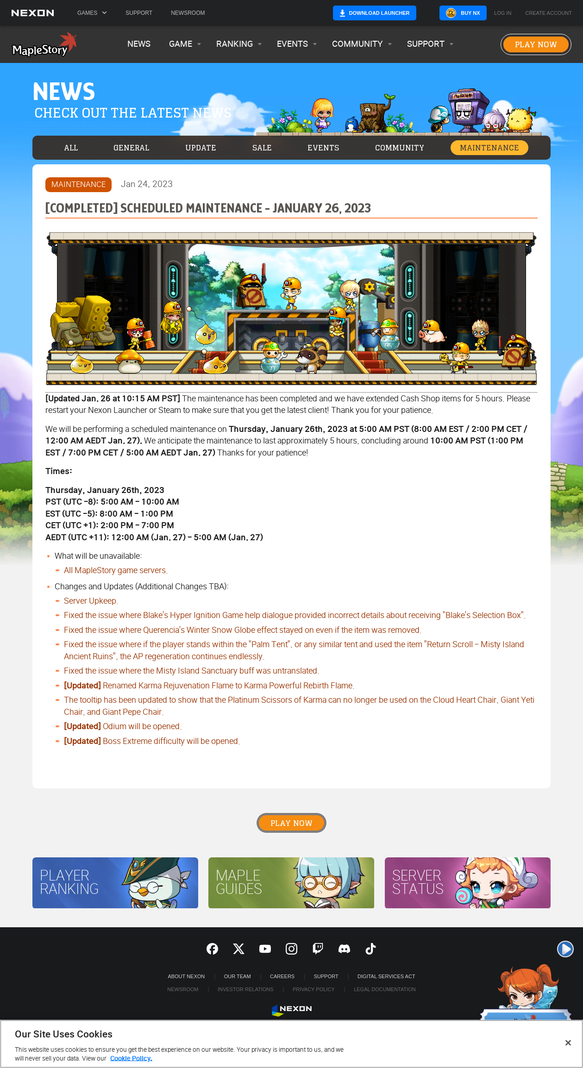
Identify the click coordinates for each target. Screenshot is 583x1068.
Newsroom (188, 13)
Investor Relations (246, 989)
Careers (282, 976)
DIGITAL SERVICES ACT (386, 976)
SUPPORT (326, 976)
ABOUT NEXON (186, 976)
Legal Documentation (385, 989)
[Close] (568, 1043)
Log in (502, 13)
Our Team (237, 976)
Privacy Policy (314, 989)
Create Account (548, 13)
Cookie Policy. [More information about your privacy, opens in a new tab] (131, 1058)
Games (92, 13)
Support (138, 13)
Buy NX (454, 13)
